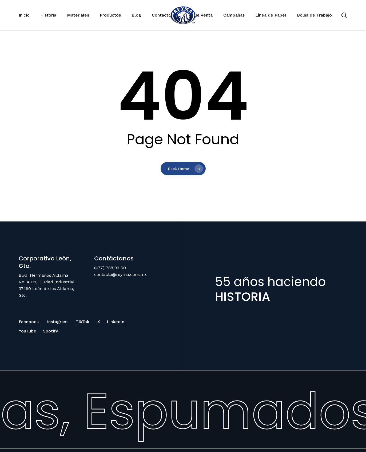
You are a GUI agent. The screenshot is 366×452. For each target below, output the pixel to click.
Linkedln (115, 321)
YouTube (27, 331)
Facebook (29, 321)
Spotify (50, 331)
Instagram (57, 321)
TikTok (82, 321)
